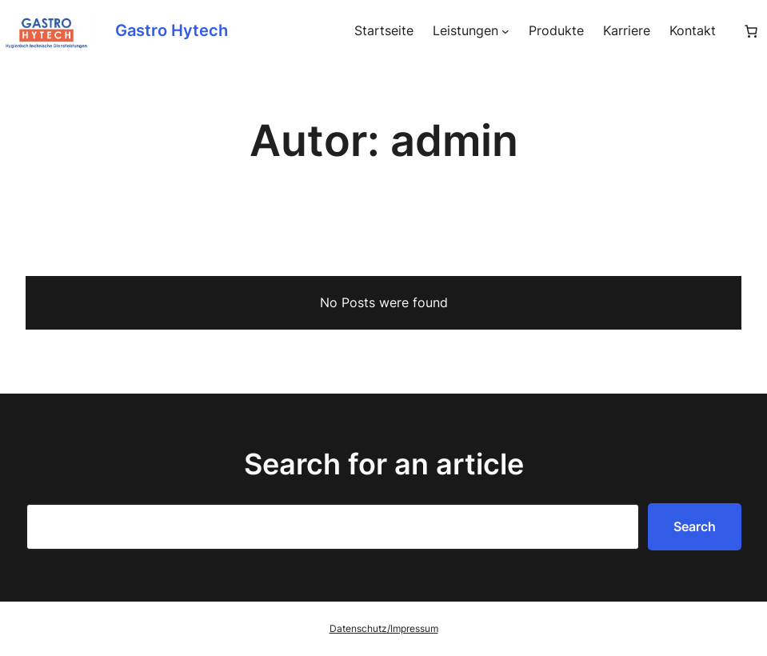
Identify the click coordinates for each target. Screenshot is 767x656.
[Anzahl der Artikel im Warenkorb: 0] (751, 31)
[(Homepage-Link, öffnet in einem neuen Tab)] (48, 31)
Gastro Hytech (171, 30)
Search (694, 526)
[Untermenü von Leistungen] (505, 31)
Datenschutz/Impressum (384, 628)
